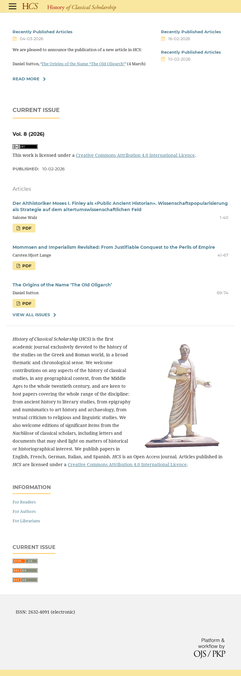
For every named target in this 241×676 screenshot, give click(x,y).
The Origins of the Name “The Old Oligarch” (83, 64)
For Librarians (26, 521)
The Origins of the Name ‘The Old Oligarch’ (62, 285)
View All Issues (31, 314)
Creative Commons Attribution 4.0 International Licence (135, 155)
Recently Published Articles (42, 31)
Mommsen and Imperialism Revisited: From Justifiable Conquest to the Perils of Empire (114, 247)
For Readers (24, 502)
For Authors (24, 511)
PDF (26, 228)
